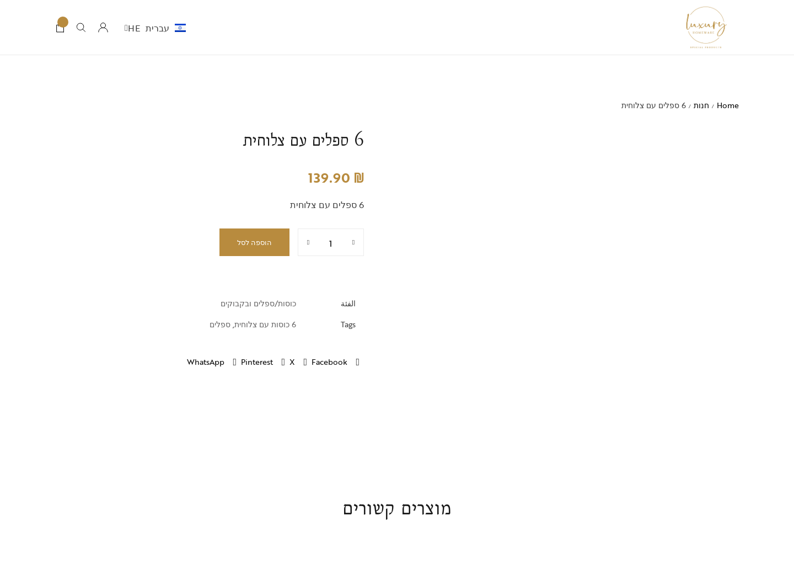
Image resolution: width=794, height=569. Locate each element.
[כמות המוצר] (331, 242)
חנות (701, 105)
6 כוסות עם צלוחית (265, 324)
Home (728, 105)
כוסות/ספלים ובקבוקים (258, 303)
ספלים (220, 324)
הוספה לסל (254, 242)
